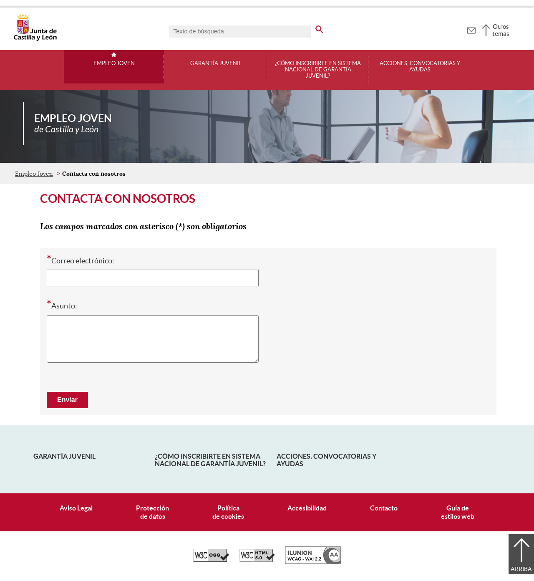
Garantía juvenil (216, 63)
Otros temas (500, 30)
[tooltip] (471, 29)
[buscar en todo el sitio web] (319, 28)
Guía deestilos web (457, 512)
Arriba (521, 569)
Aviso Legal (76, 508)
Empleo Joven (114, 63)
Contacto (384, 508)
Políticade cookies (228, 512)
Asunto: (62, 305)
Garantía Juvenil (64, 456)
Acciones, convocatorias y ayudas (420, 67)
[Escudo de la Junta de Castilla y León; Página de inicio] (35, 39)
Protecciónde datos (152, 512)
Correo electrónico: (80, 260)
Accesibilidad (307, 508)
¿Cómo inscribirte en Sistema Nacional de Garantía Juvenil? (318, 70)
